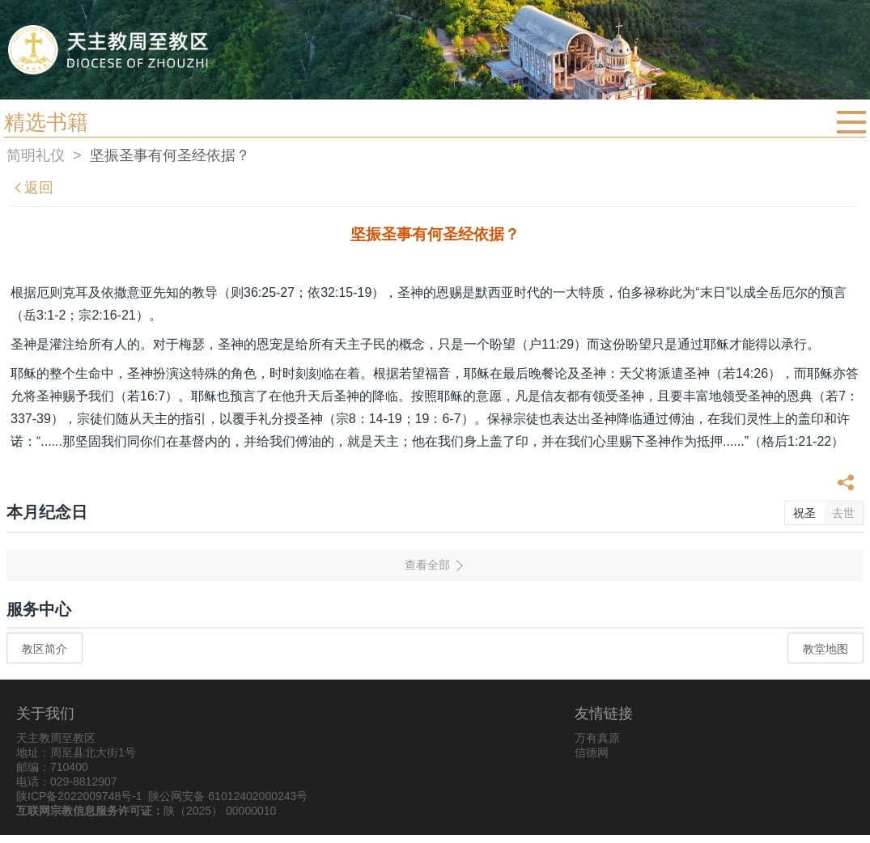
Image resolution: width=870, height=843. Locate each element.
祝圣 (804, 512)
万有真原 (597, 737)
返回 (32, 188)
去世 (843, 512)
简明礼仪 (35, 155)
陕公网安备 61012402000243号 (228, 796)
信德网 (592, 752)
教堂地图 (825, 648)
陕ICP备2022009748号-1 (79, 796)
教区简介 (44, 648)
